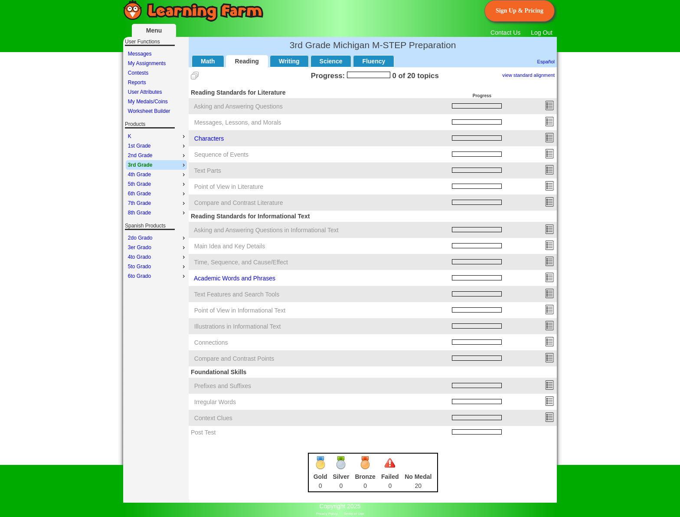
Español (546, 61)
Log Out (541, 32)
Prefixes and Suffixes (222, 385)
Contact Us (505, 32)
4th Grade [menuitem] (157, 174)
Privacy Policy (327, 514)
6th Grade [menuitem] (157, 193)
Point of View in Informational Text (239, 310)
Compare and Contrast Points (234, 358)
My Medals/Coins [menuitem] (148, 102)
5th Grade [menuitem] (157, 184)
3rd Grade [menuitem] (157, 164)
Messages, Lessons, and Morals (237, 122)
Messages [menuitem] (140, 54)
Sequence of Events (221, 154)
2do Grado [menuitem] (157, 237)
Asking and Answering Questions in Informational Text (266, 230)
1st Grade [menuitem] (157, 145)
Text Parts (207, 170)
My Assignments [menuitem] (147, 63)
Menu (154, 30)
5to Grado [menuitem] (157, 266)
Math (208, 61)
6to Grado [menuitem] (157, 276)
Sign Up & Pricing (519, 10)
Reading (247, 61)
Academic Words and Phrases (234, 278)
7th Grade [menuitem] (157, 203)
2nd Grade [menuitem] (157, 155)
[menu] (156, 82)
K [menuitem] (157, 136)
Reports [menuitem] (137, 82)
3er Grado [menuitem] (157, 247)
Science (331, 61)
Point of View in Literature (228, 186)
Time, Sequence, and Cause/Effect (241, 262)
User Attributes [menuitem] (145, 92)
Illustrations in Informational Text (237, 326)
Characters (209, 138)
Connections (211, 342)
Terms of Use (353, 514)
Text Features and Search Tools (237, 294)
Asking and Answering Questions (238, 106)
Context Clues (213, 418)
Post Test (203, 432)
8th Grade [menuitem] (157, 212)
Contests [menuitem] (138, 73)
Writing (289, 61)
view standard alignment (528, 75)
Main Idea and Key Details (229, 246)
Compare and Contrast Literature (238, 202)
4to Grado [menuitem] (157, 257)
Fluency (373, 61)
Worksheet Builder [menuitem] (149, 111)
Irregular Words (215, 401)
